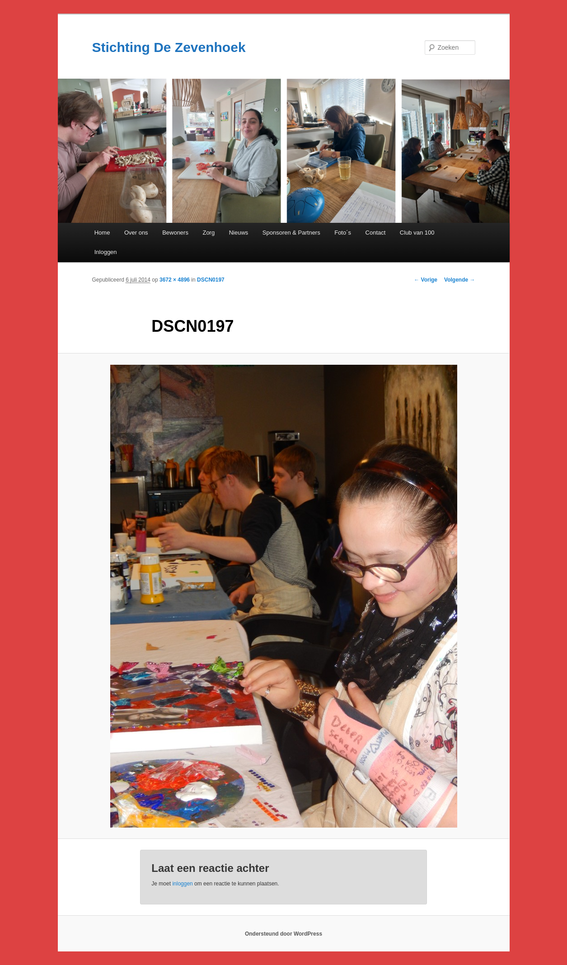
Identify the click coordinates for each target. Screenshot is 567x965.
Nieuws (238, 232)
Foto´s (342, 232)
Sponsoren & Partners (291, 232)
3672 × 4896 (174, 280)
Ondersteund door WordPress (283, 934)
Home (102, 232)
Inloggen (105, 252)
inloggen (182, 883)
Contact (376, 232)
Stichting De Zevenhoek (169, 47)
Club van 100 (417, 232)
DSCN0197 (211, 280)
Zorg (208, 232)
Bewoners (175, 232)
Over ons (136, 232)
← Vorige (425, 280)
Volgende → (459, 280)
